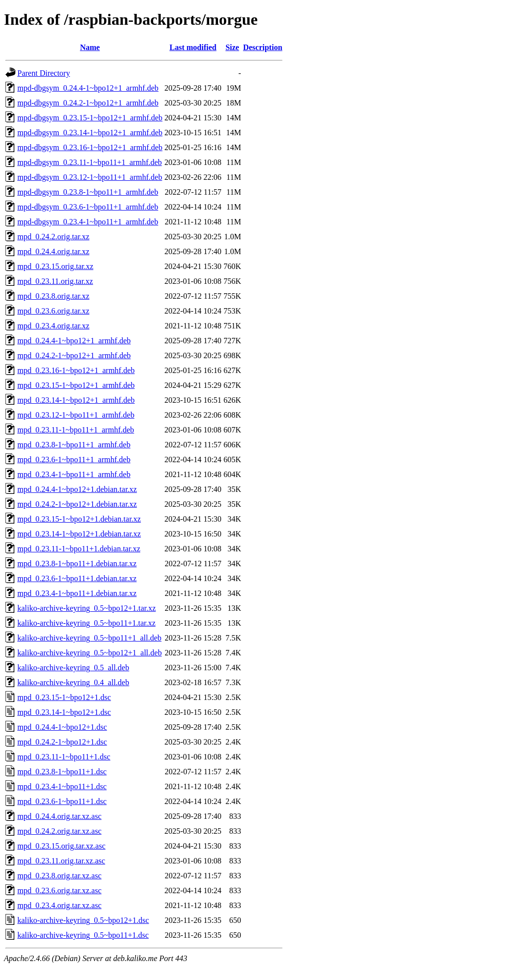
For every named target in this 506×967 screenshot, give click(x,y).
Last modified (193, 47)
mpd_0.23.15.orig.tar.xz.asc (61, 846)
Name (90, 47)
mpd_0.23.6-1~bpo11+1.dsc (62, 801)
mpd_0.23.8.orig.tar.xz (53, 296)
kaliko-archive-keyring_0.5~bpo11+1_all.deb (89, 638)
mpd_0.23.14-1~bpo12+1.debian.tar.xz (79, 534)
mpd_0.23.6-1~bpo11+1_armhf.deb (73, 459)
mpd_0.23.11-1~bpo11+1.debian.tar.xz (78, 548)
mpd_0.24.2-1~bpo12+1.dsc (62, 742)
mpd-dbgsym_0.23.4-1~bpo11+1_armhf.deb (87, 221)
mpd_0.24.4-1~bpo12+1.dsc (62, 727)
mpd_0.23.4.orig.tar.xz (53, 326)
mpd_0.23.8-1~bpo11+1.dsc (62, 771)
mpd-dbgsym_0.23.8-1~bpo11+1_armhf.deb (87, 192)
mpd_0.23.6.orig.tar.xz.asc (59, 890)
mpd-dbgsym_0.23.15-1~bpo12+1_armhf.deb (90, 117)
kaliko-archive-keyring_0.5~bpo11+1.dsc (83, 935)
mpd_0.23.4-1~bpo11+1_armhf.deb (73, 474)
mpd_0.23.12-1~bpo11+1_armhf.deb (75, 415)
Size (232, 47)
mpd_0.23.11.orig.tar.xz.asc (61, 861)
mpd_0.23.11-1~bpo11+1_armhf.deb (75, 430)
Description (262, 47)
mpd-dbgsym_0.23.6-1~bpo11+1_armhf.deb (87, 207)
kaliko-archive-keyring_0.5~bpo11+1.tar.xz (86, 623)
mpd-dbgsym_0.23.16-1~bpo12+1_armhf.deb (90, 147)
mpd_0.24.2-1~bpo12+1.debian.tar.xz (77, 504)
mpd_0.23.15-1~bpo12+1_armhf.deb (76, 385)
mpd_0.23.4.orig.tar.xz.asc (59, 905)
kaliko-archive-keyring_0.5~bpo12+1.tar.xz (86, 608)
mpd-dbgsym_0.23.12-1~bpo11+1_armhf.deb (89, 177)
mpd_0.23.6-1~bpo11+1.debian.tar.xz (77, 578)
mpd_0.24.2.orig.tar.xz (53, 236)
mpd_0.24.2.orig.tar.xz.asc (59, 831)
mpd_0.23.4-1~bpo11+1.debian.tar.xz (77, 593)
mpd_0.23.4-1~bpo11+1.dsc (62, 786)
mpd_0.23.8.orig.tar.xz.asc (59, 875)
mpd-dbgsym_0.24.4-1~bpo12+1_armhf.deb (88, 88)
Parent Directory (43, 73)
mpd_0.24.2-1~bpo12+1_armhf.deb (74, 355)
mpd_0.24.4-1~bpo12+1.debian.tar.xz (77, 489)
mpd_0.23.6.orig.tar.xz (53, 311)
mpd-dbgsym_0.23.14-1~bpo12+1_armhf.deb (90, 132)
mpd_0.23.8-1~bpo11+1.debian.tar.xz (77, 563)
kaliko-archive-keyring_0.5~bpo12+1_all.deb (89, 652)
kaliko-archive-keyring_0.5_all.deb (73, 667)
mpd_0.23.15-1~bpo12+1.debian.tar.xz (79, 519)
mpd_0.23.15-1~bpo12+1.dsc (64, 697)
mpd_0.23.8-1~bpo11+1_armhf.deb (73, 444)
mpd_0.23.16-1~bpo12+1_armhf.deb (76, 370)
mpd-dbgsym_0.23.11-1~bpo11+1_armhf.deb (89, 162)
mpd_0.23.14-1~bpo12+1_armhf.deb (76, 400)
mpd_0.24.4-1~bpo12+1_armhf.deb (74, 340)
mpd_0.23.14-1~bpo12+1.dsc (64, 712)
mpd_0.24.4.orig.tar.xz (53, 251)
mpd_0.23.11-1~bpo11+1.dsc (64, 756)
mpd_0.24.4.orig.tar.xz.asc (59, 816)
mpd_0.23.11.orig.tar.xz (55, 281)
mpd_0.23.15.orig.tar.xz (55, 266)
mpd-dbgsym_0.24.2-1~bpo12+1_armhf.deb (88, 103)
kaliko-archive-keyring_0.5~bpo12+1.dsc (83, 920)
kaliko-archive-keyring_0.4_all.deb (73, 682)
